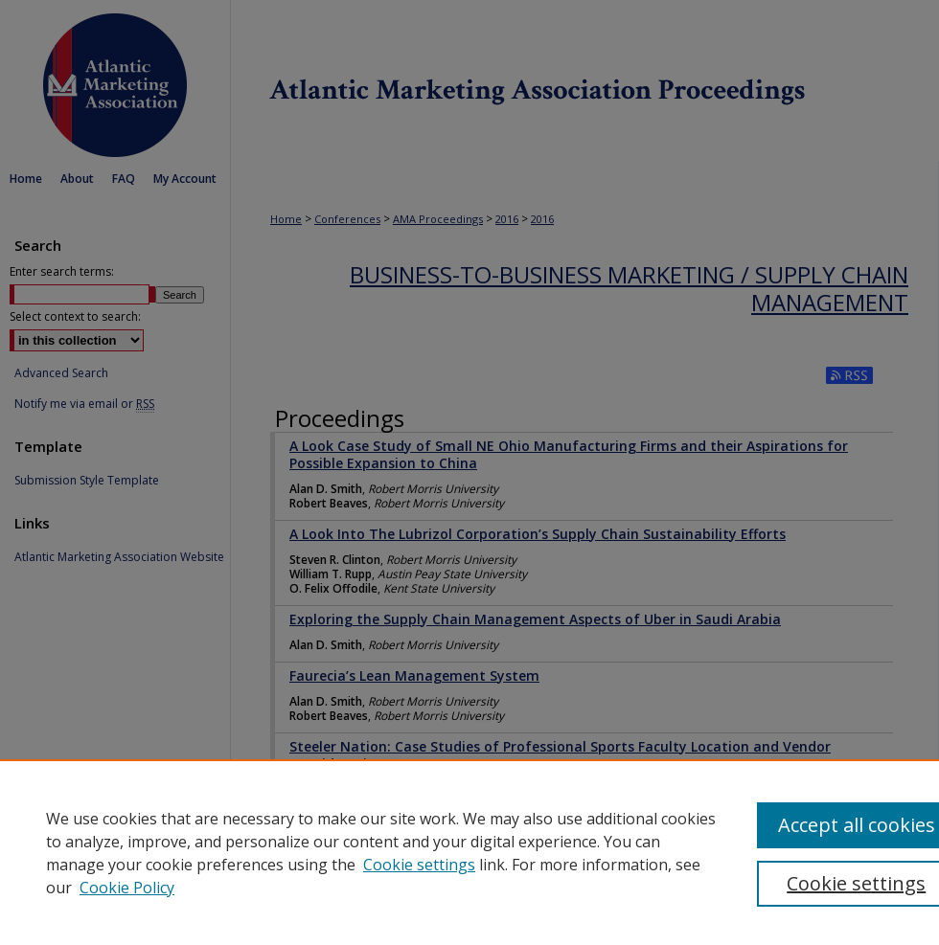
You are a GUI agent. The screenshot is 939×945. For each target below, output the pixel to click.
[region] (469, 852)
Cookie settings (419, 864)
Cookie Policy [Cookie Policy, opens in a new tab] (127, 887)
